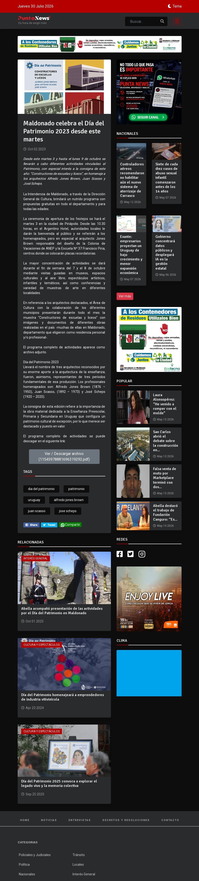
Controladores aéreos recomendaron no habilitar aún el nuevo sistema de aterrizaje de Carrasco (132, 180)
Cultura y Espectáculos (42, 644)
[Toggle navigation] (176, 21)
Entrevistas (80, 820)
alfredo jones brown (69, 500)
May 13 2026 (165, 419)
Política (24, 864)
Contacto (170, 820)
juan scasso (36, 511)
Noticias (49, 820)
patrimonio (76, 489)
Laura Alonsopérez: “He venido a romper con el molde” (164, 404)
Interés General (36, 558)
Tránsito (79, 855)
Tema (177, 6)
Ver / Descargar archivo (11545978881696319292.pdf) (64, 456)
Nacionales (27, 874)
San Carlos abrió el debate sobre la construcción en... (165, 441)
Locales (78, 864)
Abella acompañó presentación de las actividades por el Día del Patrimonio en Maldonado (61, 610)
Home (24, 820)
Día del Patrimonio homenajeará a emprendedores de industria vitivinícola (62, 697)
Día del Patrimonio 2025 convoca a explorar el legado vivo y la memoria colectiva (59, 783)
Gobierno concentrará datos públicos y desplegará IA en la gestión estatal (165, 252)
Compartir (70, 525)
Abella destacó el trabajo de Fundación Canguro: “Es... (165, 512)
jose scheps (68, 511)
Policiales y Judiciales (35, 855)
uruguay (34, 500)
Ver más (125, 296)
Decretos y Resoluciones (126, 820)
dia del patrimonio (41, 489)
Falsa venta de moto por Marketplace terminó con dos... (164, 477)
